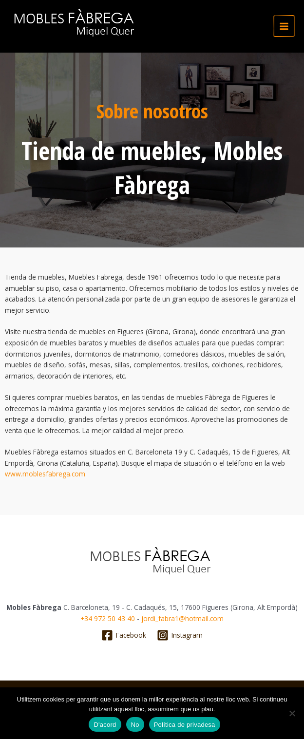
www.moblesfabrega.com (45, 473)
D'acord (105, 724)
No (135, 724)
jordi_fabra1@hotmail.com (182, 618)
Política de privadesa (184, 724)
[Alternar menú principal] (284, 26)
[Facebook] (123, 635)
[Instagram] (180, 635)
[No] (292, 713)
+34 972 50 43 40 (107, 618)
